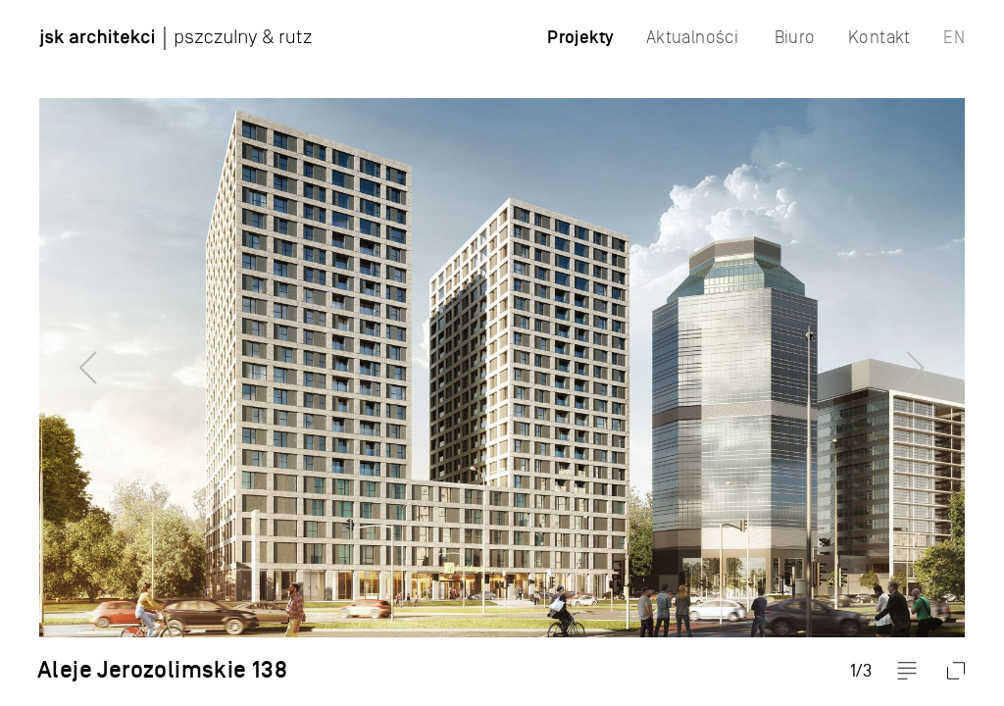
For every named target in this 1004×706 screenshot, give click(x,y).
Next (950, 353)
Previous (54, 353)
